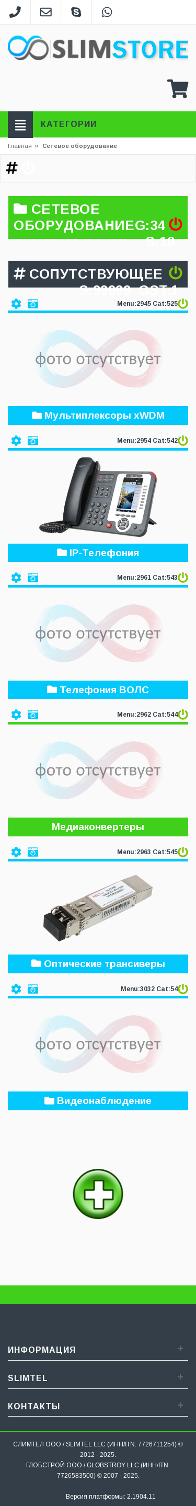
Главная (20, 145)
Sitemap (49, 1496)
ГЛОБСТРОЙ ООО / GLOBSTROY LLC (82, 1465)
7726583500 (75, 1475)
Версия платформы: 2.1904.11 (111, 1496)
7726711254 (156, 1444)
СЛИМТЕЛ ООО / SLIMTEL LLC (59, 1444)
